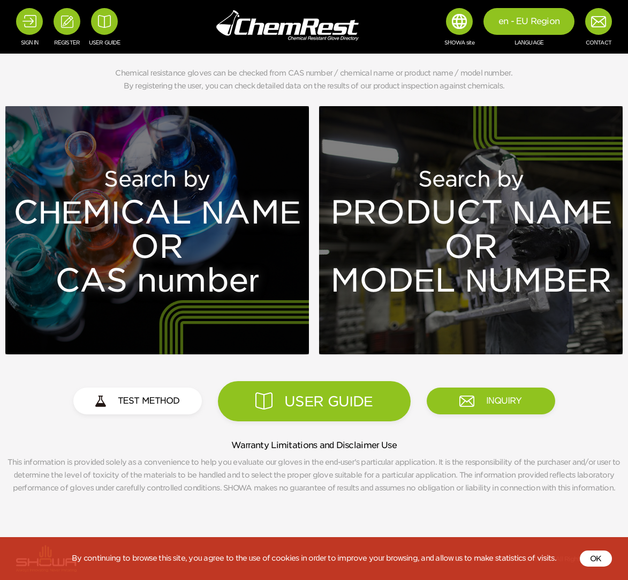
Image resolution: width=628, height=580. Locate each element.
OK (596, 558)
